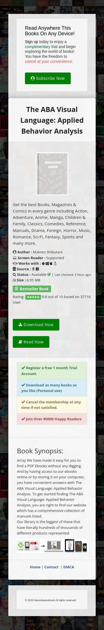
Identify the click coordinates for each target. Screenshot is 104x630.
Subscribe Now (48, 78)
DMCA (68, 566)
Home (35, 566)
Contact (51, 566)
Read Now (31, 341)
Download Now (36, 324)
